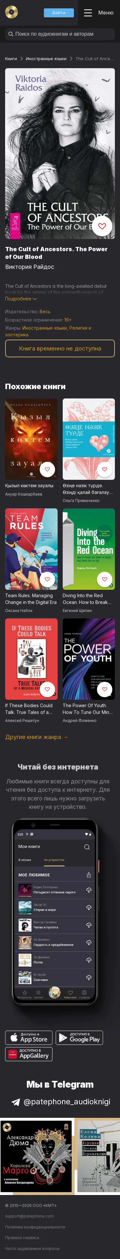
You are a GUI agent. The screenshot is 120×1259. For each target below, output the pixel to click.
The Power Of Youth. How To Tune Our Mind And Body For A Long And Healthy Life (87, 709)
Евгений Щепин (77, 610)
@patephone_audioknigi (60, 1101)
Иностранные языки (46, 58)
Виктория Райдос (29, 266)
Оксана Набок (18, 610)
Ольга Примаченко (81, 500)
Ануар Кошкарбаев (23, 494)
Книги (11, 58)
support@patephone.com (29, 1216)
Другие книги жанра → (36, 737)
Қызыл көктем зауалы (29, 485)
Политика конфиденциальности (35, 1227)
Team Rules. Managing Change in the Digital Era (31, 599)
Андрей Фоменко (80, 720)
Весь (45, 311)
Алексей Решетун (22, 720)
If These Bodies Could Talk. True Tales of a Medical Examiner (28, 709)
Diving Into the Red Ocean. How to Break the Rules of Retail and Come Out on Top (86, 599)
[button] (59, 12)
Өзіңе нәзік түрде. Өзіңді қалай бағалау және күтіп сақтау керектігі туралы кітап (87, 489)
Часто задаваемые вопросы (32, 1248)
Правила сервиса (22, 1237)
